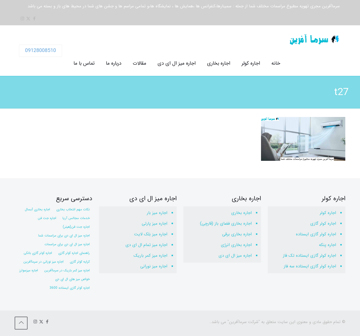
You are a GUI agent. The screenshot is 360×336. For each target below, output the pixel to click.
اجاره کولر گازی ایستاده (316, 234)
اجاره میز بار (157, 212)
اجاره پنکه (327, 245)
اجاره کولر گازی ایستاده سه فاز (310, 266)
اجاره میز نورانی (153, 266)
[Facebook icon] (34, 18)
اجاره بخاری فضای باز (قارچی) (226, 223)
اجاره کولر (328, 212)
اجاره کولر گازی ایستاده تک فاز (309, 255)
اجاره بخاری (241, 212)
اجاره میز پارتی (154, 223)
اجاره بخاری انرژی (236, 245)
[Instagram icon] (22, 18)
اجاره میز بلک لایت (150, 234)
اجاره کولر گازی (323, 223)
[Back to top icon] (21, 323)
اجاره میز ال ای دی (235, 255)
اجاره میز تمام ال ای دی (146, 245)
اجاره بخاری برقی (237, 234)
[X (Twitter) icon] (28, 18)
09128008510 (40, 51)
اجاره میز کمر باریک (150, 255)
